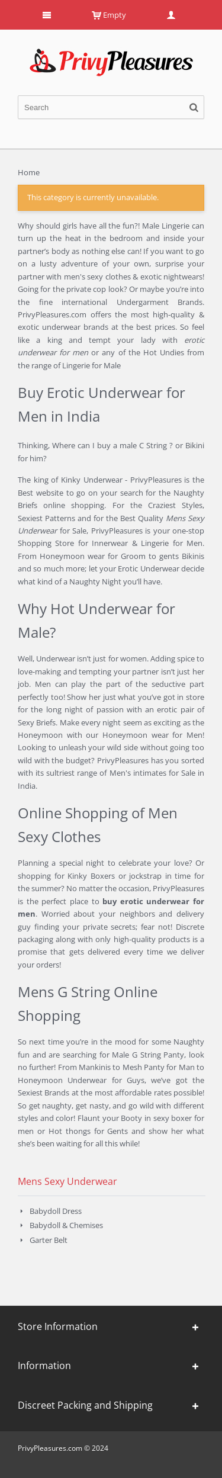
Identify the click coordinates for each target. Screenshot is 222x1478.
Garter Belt (48, 1240)
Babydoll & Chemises (66, 1225)
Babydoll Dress (56, 1211)
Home (29, 172)
